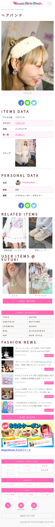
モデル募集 (10, 494)
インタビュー (27, 466)
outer (33, 317)
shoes (33, 326)
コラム (10, 499)
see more (27, 301)
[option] (27, 58)
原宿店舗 (45, 470)
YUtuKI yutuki (25, 182)
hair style (36, 335)
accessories (37, 331)
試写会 (45, 466)
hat (5, 335)
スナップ (10, 470)
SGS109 (10, 484)
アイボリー (20, 134)
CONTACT (45, 484)
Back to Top (27, 515)
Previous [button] (5, 235)
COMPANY (27, 484)
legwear (8, 326)
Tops (6, 317)
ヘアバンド (20, 123)
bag (5, 331)
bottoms (34, 322)
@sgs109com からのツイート (16, 449)
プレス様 (45, 494)
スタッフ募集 (27, 494)
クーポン (27, 470)
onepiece (9, 322)
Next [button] (50, 235)
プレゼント (10, 474)
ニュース (10, 466)
